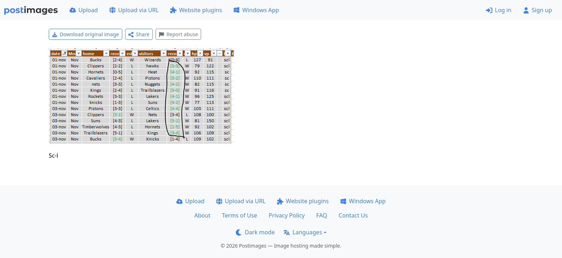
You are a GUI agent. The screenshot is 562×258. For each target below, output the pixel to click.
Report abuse (178, 34)
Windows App (256, 10)
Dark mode (255, 232)
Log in (498, 10)
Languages (303, 232)
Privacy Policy (286, 215)
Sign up (537, 10)
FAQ (321, 215)
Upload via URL (134, 10)
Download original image (85, 34)
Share (138, 34)
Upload (84, 10)
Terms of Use (239, 215)
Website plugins (196, 10)
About (202, 215)
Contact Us (353, 215)
